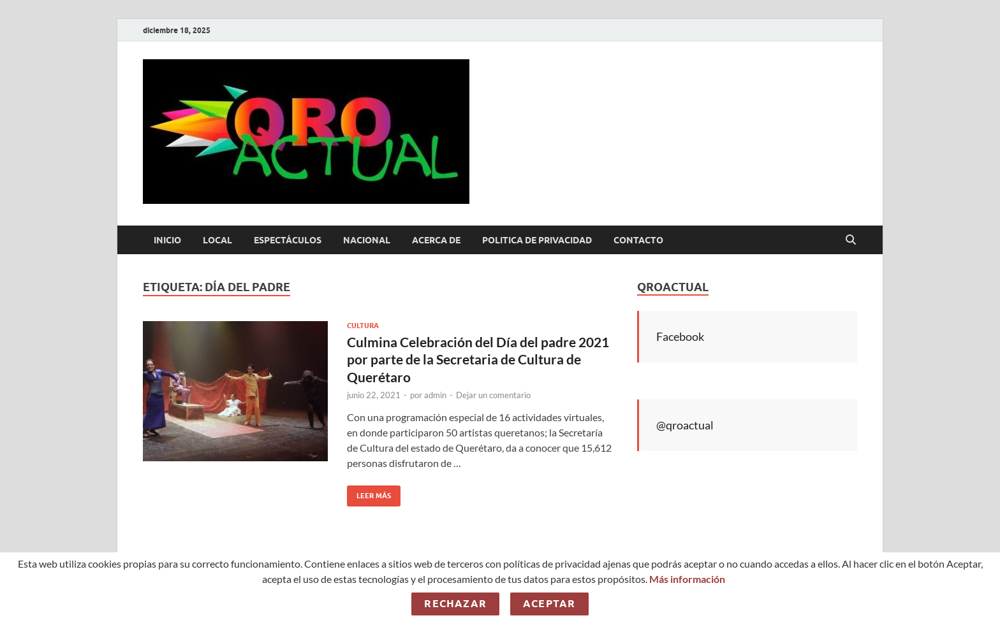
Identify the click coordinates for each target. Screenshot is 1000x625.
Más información (687, 579)
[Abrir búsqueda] (850, 240)
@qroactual (685, 425)
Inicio (167, 240)
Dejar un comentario (493, 395)
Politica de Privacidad (537, 240)
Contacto (638, 240)
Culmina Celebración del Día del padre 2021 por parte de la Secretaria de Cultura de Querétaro (478, 359)
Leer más (369, 492)
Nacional (366, 240)
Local (217, 240)
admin (435, 395)
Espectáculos (287, 240)
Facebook (680, 336)
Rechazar (455, 604)
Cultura (363, 325)
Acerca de (436, 240)
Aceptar (549, 604)
